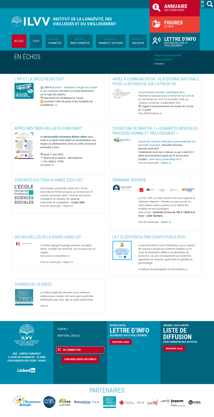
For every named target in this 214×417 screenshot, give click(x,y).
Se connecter (72, 349)
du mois (174, 23)
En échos (159, 63)
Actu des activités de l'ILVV (168, 55)
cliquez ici (166, 162)
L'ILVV (36, 41)
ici (56, 104)
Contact (63, 329)
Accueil (19, 41)
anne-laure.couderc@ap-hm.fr (165, 159)
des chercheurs (174, 7)
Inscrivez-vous (120, 341)
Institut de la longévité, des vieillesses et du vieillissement (84, 21)
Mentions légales (69, 335)
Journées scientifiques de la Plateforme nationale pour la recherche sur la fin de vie (166, 96)
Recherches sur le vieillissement (174, 41)
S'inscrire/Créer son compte (80, 359)
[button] (24, 90)
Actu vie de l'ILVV (163, 59)
